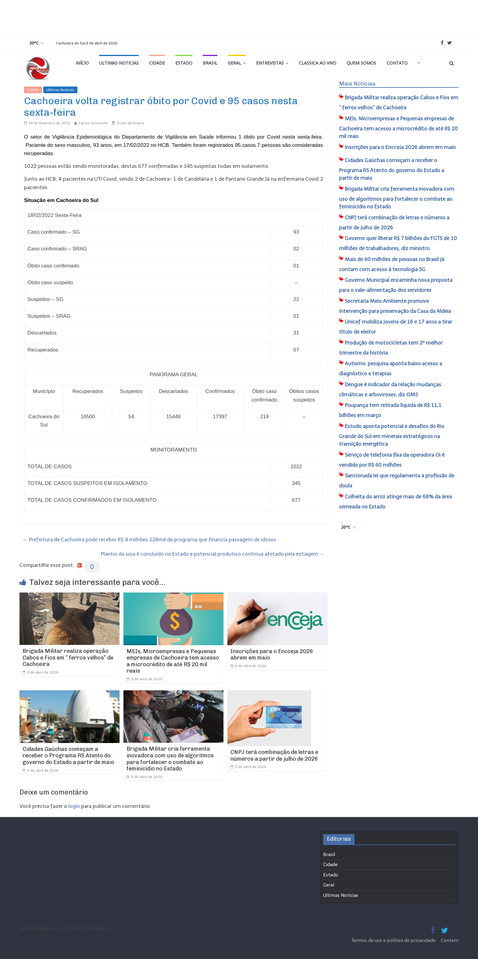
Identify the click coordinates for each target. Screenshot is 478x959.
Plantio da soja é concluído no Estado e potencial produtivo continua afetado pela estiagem (213, 554)
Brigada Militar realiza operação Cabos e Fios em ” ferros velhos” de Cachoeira (68, 657)
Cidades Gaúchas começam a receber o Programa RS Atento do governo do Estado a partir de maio (68, 756)
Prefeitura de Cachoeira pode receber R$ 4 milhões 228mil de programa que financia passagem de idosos (149, 539)
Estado (183, 63)
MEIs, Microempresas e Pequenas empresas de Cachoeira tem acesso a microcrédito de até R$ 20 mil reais (173, 661)
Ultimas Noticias (119, 63)
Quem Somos (361, 63)
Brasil (210, 63)
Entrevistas (270, 63)
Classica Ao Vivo (317, 63)
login (74, 806)
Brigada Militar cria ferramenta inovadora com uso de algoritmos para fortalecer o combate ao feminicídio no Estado (170, 758)
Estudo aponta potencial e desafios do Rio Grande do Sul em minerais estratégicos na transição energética (391, 435)
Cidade (157, 63)
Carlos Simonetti (93, 123)
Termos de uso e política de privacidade (394, 940)
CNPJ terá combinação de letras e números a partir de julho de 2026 (274, 755)
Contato (397, 63)
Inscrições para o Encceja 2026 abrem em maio (271, 654)
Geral (234, 63)
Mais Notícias (357, 83)
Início (82, 63)
